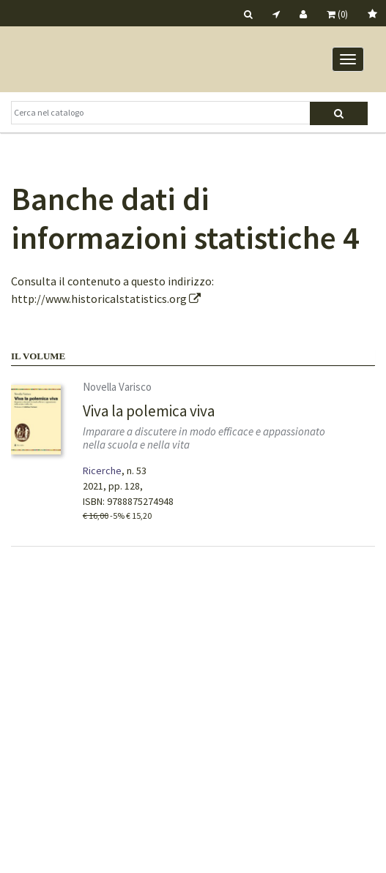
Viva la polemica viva (149, 411)
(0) (337, 14)
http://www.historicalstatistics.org (106, 298)
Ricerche (102, 470)
